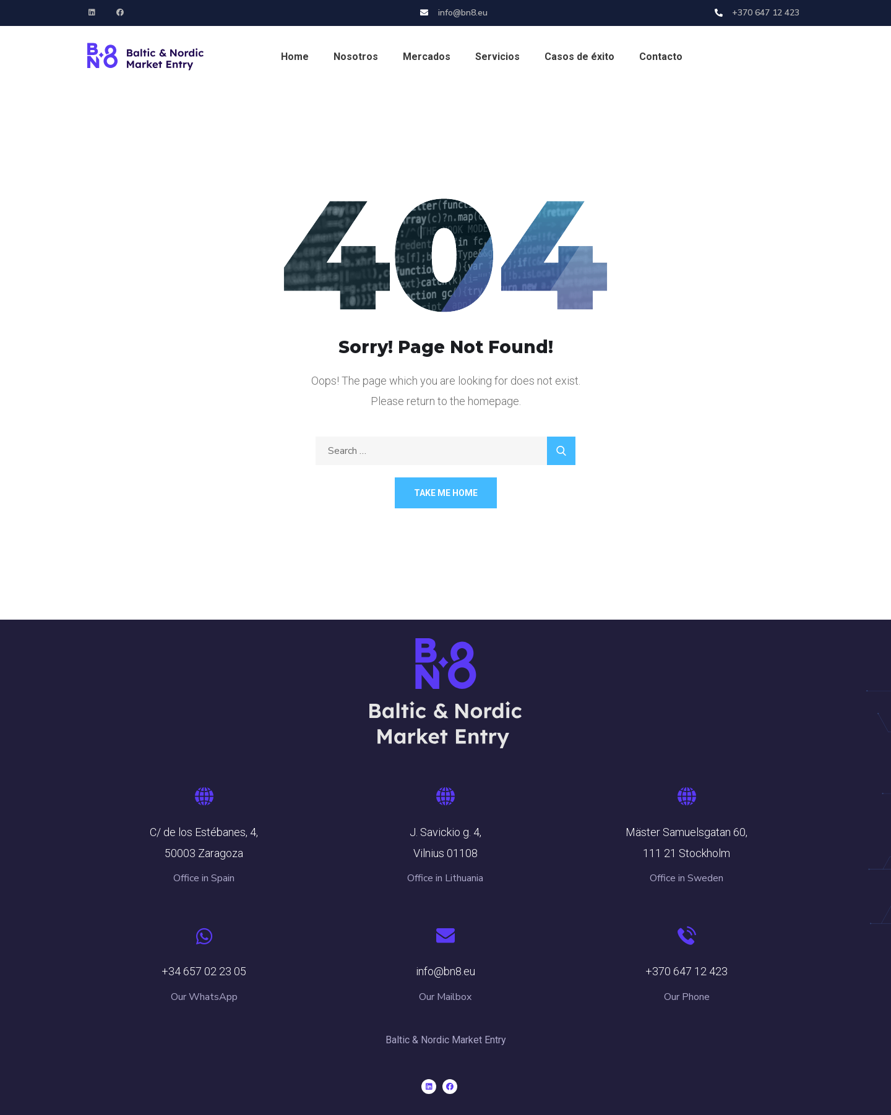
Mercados (426, 56)
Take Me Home (446, 493)
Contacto (660, 56)
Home (295, 56)
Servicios (497, 56)
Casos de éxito (579, 56)
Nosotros (356, 56)
